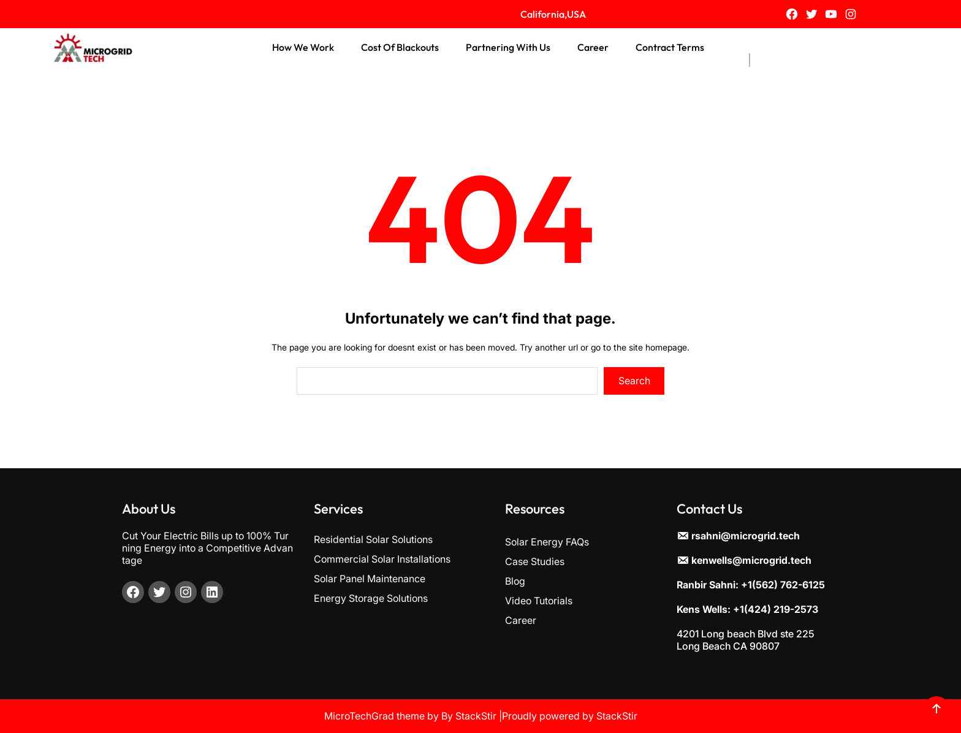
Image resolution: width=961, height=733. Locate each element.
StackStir (475, 716)
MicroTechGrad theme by (381, 716)
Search (634, 380)
